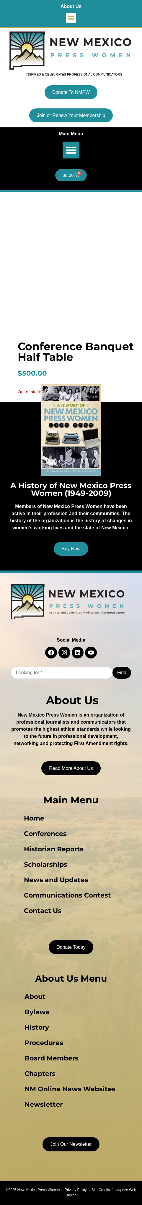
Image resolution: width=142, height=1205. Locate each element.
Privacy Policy (76, 1190)
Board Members (52, 1058)
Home (34, 818)
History (37, 1027)
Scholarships (45, 865)
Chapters (40, 1074)
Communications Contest (67, 895)
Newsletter (44, 1104)
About (35, 997)
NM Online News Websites (70, 1089)
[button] (71, 18)
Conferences (45, 834)
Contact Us (42, 911)
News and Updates (56, 880)
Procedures (44, 1043)
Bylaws (37, 1012)
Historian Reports (54, 849)
